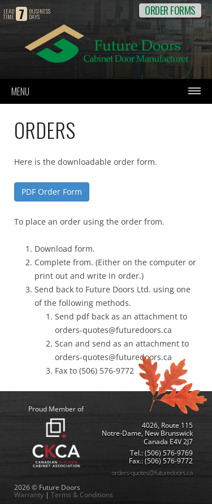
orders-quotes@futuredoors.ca (152, 472)
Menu (20, 91)
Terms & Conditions (82, 494)
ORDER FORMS (170, 10)
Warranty (29, 494)
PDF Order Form (51, 191)
